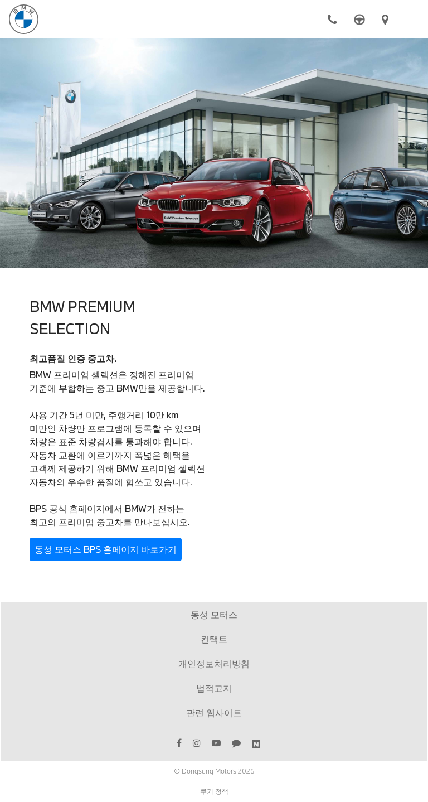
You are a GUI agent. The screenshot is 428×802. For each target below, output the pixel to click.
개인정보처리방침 (214, 663)
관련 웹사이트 (214, 712)
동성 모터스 (214, 614)
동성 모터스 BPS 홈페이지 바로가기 (106, 549)
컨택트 (214, 639)
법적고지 (214, 688)
